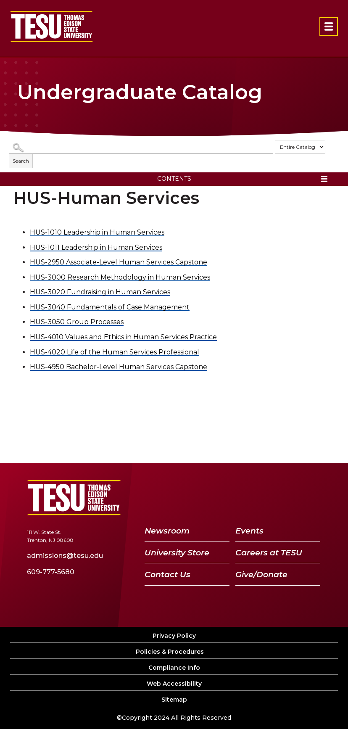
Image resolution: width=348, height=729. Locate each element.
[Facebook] (227, 498)
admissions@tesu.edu (65, 556)
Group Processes (77, 322)
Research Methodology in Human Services (120, 277)
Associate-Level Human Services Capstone (118, 262)
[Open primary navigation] (328, 26)
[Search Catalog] (141, 147)
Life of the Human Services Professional (114, 352)
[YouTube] (268, 498)
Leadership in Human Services (97, 232)
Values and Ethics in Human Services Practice (123, 337)
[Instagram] (311, 498)
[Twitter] (246, 498)
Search (21, 161)
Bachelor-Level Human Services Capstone (118, 367)
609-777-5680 (50, 572)
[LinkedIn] (290, 498)
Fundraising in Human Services (100, 292)
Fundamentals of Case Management (110, 307)
